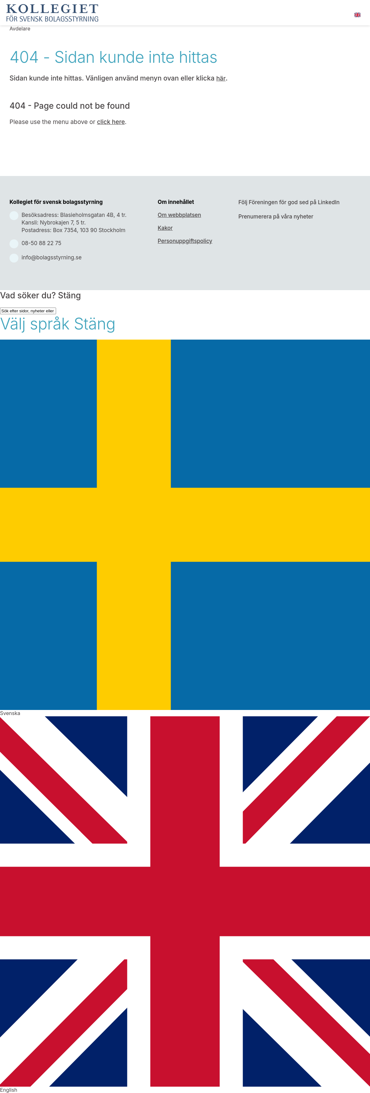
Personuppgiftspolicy (185, 241)
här (221, 78)
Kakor (165, 228)
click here (111, 122)
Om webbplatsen (179, 215)
